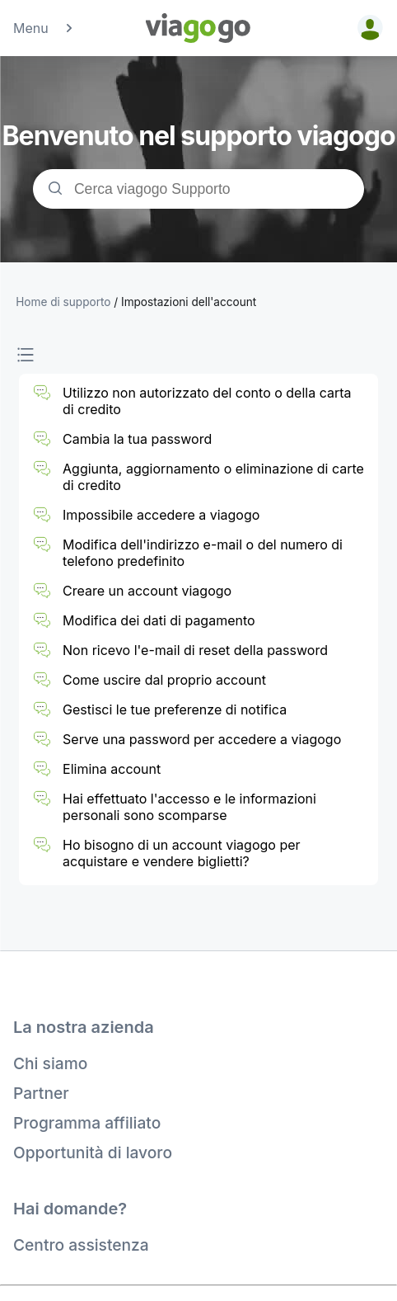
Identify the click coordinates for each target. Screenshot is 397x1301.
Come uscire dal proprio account (164, 680)
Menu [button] (44, 28)
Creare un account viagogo (147, 590)
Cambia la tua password (137, 439)
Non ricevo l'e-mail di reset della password (195, 650)
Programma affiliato (87, 1123)
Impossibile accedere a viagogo (161, 515)
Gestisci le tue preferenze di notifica (175, 709)
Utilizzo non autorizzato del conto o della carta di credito (207, 400)
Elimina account (112, 769)
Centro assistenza (81, 1245)
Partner (41, 1093)
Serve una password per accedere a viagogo (202, 739)
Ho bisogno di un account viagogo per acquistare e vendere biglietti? (181, 853)
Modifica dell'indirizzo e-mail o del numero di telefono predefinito (203, 552)
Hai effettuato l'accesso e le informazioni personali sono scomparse (189, 806)
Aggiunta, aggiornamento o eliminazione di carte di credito (213, 476)
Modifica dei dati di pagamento (159, 620)
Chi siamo (50, 1063)
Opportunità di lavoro (92, 1152)
